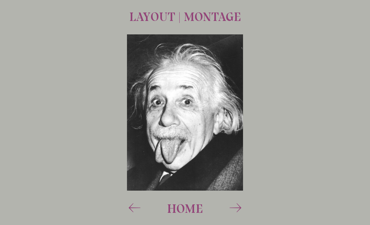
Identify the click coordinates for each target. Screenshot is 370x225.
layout (153, 16)
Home (185, 208)
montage (212, 16)
